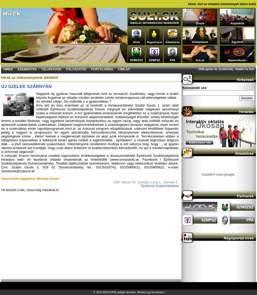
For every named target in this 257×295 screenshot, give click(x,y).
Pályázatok (76, 69)
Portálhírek (102, 69)
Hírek (8, 69)
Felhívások (51, 69)
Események (27, 69)
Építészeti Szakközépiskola (160, 186)
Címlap (124, 69)
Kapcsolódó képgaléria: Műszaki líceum (30, 179)
